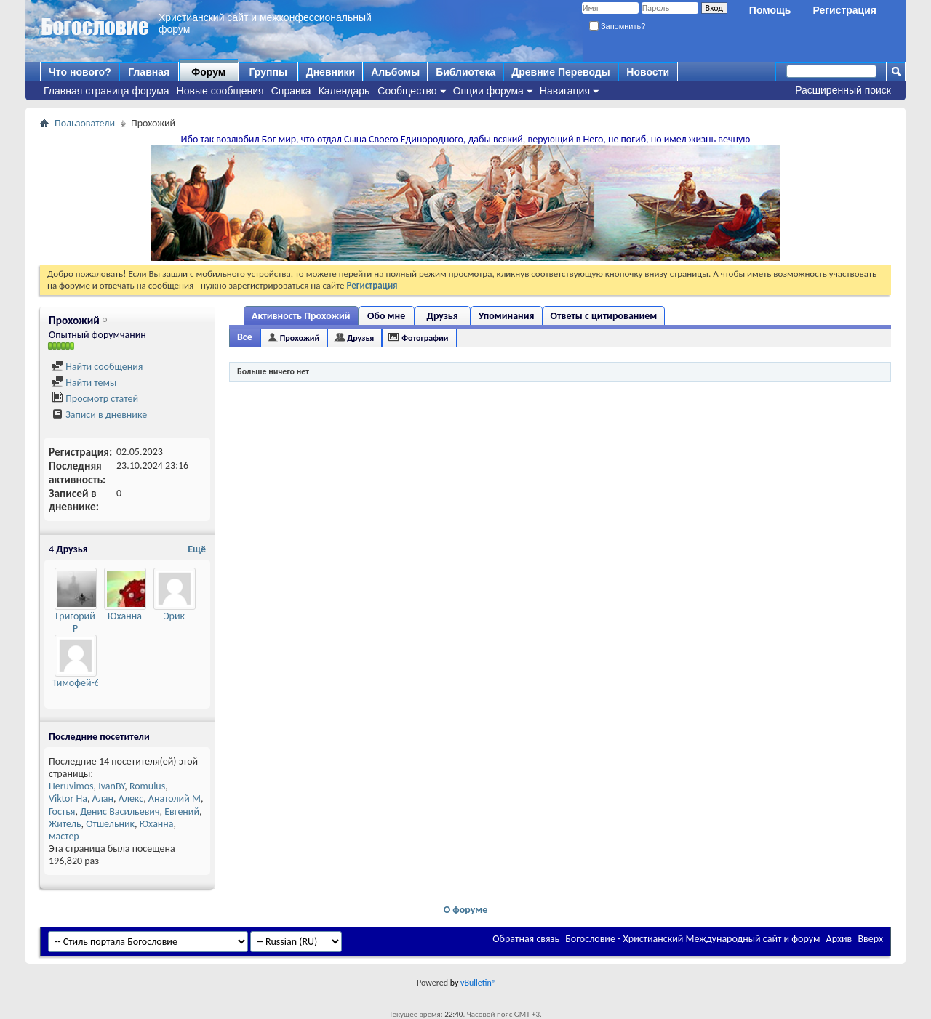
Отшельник (110, 824)
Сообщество (406, 91)
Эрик (174, 616)
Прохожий (299, 338)
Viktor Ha (68, 798)
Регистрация (844, 10)
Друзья (441, 316)
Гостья (62, 811)
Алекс (131, 798)
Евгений (181, 811)
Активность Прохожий (301, 316)
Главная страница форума (106, 91)
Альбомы (395, 72)
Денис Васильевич (119, 811)
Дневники (331, 72)
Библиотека (465, 72)
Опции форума (488, 91)
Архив (839, 939)
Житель (65, 824)
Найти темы (84, 382)
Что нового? (80, 72)
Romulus (147, 786)
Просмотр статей (95, 398)
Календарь (344, 91)
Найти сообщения (97, 367)
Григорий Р (75, 622)
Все (244, 337)
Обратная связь (525, 939)
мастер (64, 836)
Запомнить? (617, 26)
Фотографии (424, 338)
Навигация (565, 91)
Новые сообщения (220, 91)
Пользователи (85, 123)
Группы (268, 72)
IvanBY (111, 786)
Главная (148, 72)
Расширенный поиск (843, 90)
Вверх (870, 939)
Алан (102, 798)
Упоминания (507, 316)
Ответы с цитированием (604, 316)
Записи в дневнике (99, 414)
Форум (208, 72)
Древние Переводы (560, 72)
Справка (291, 91)
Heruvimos (71, 786)
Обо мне (386, 316)
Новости (647, 72)
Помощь (770, 10)
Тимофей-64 (78, 683)
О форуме (466, 909)
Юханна (125, 616)
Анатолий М (174, 798)
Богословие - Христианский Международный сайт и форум (692, 939)
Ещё (197, 549)
